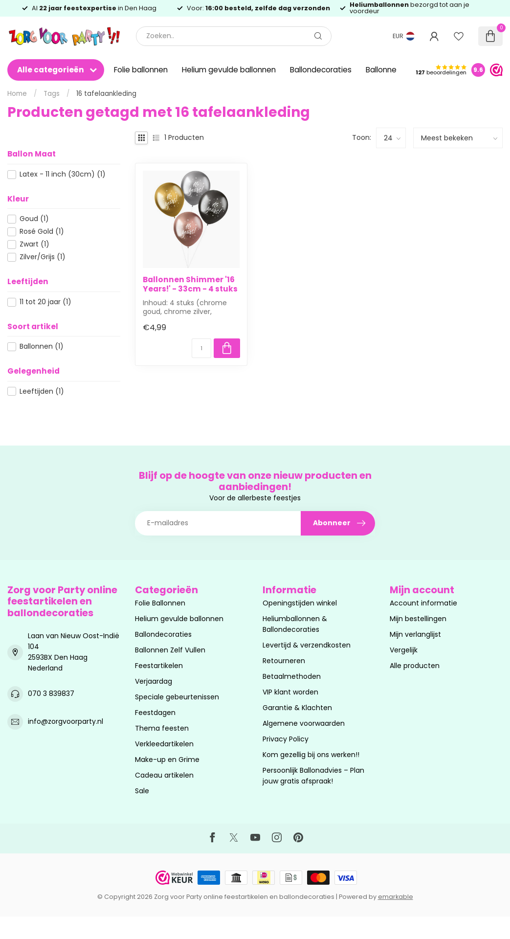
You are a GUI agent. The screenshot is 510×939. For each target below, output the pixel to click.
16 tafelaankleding (106, 93)
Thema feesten (162, 728)
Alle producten (415, 666)
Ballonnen (42, 346)
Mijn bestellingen (418, 619)
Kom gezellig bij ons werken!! (311, 755)
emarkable (395, 897)
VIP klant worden (290, 692)
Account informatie (423, 603)
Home (17, 93)
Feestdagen (155, 712)
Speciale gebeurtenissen (177, 697)
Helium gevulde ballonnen (229, 70)
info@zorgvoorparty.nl (65, 721)
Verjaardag (153, 681)
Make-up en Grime (167, 759)
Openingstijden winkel (300, 603)
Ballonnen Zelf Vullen (170, 650)
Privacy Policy (286, 739)
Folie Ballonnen (160, 603)
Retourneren (284, 661)
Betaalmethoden (292, 676)
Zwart (34, 244)
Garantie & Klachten (297, 708)
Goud (34, 219)
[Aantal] (201, 348)
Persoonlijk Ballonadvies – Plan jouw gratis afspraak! (313, 775)
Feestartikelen (159, 666)
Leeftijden (42, 391)
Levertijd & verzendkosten (307, 645)
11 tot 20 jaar (45, 302)
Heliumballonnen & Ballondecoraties (295, 624)
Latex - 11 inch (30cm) (63, 174)
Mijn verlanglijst (415, 634)
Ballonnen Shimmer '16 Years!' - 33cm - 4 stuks (190, 284)
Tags (52, 93)
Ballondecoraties (321, 70)
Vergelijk (404, 650)
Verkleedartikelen (164, 744)
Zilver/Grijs (43, 257)
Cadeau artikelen (164, 775)
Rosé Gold (42, 231)
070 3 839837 (51, 693)
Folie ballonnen (141, 70)
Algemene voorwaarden (304, 723)
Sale (142, 791)
